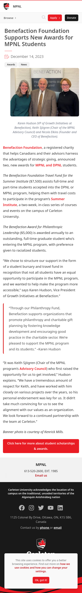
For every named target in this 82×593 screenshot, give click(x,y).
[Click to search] (44, 18)
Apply (53, 17)
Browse (8, 18)
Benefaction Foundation (22, 147)
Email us (41, 475)
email (58, 528)
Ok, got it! (41, 580)
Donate (71, 17)
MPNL (17, 6)
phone (45, 528)
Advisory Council (33, 368)
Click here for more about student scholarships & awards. (41, 445)
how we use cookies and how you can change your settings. (42, 567)
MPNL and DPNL (48, 165)
